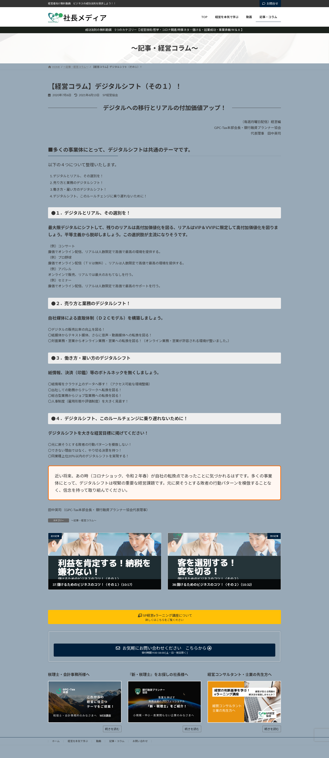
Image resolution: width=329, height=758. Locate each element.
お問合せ (270, 3)
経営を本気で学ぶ (78, 741)
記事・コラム (116, 741)
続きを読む (112, 729)
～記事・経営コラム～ (83, 520)
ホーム (56, 741)
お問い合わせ (140, 741)
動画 (98, 741)
